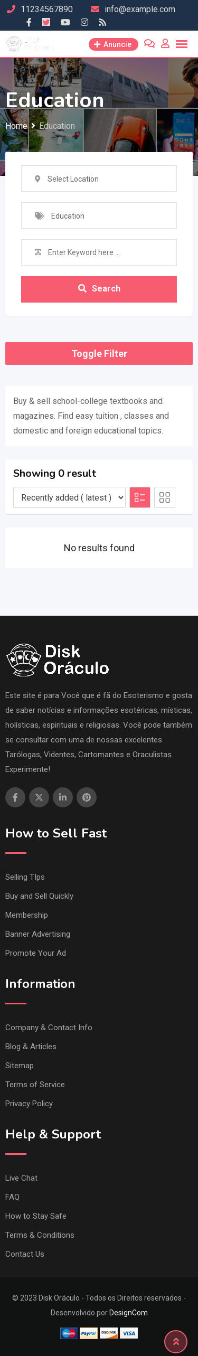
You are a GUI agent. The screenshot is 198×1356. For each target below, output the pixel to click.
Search (99, 289)
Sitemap (19, 1065)
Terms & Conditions (39, 1235)
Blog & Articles (30, 1046)
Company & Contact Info (48, 1027)
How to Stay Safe (36, 1216)
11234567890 (47, 9)
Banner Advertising (37, 934)
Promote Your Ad (35, 953)
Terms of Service (35, 1084)
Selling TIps (25, 877)
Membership (26, 915)
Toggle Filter (99, 353)
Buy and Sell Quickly (39, 896)
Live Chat (21, 1178)
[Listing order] (69, 497)
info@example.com (140, 9)
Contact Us (24, 1254)
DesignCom (128, 1312)
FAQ (12, 1197)
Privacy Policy (29, 1103)
